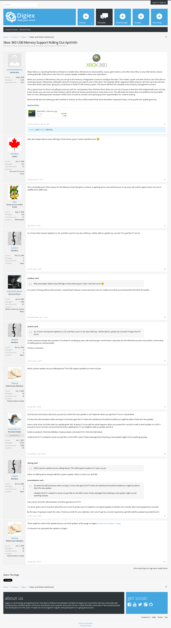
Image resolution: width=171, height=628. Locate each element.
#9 (165, 516)
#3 (165, 226)
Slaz (15, 202)
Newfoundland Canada (15, 401)
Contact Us (145, 617)
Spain (22, 263)
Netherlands (19, 220)
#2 (165, 180)
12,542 (21, 443)
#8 (165, 454)
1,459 (22, 302)
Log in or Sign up (159, 2)
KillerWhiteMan (14, 291)
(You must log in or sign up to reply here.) (151, 568)
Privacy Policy (85, 625)
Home (160, 617)
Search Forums (11, 29)
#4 (165, 269)
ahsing (14, 383)
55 (23, 393)
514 (23, 164)
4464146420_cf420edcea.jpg (47, 111)
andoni (32, 129)
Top (166, 617)
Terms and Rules (85, 623)
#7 (165, 407)
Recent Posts (25, 29)
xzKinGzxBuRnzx (50, 46)
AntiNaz (42, 129)
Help (154, 617)
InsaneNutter (14, 429)
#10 (164, 562)
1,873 (22, 80)
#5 (165, 317)
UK (23, 448)
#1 (165, 124)
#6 (165, 361)
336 (23, 214)
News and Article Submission (24, 46)
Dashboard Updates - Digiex (109, 523)
